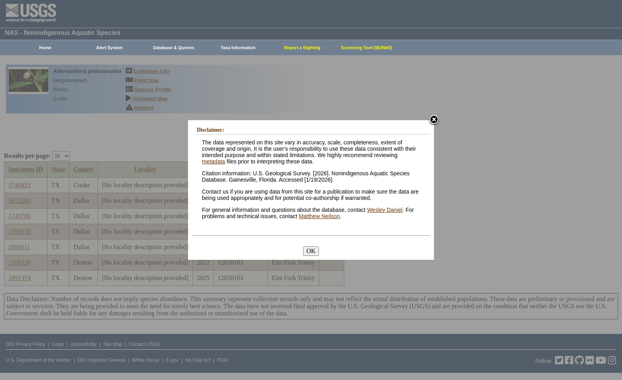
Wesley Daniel (384, 210)
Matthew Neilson (319, 216)
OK (310, 251)
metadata (213, 161)
